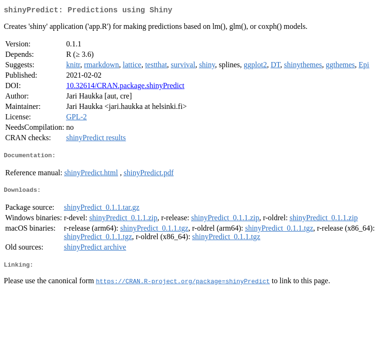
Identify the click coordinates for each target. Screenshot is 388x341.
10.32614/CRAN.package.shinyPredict (125, 87)
